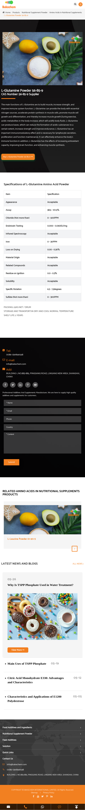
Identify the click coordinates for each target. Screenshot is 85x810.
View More (17, 650)
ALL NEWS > (78, 564)
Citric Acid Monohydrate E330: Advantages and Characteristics (36, 680)
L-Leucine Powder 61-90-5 (22, 539)
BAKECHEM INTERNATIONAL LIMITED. (40, 790)
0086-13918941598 (14, 355)
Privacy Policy (48, 792)
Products (16, 12)
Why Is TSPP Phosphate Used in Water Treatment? (40, 585)
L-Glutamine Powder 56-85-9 (16, 15)
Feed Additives (9, 740)
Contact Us (8, 759)
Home (8, 12)
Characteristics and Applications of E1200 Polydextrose (34, 698)
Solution (6, 746)
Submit (11, 462)
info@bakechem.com (16, 364)
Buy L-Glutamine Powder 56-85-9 (18, 157)
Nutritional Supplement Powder (34, 12)
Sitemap (34, 792)
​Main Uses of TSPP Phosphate (27, 663)
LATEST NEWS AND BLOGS (19, 564)
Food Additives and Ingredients (17, 727)
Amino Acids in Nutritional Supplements (65, 12)
